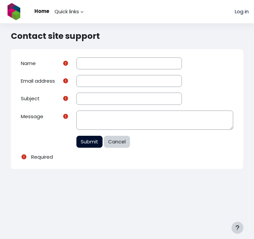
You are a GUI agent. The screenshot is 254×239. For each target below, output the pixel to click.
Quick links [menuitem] (67, 11)
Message (32, 116)
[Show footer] (237, 228)
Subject (30, 98)
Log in (242, 11)
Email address (38, 80)
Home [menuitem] (41, 11)
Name (28, 63)
